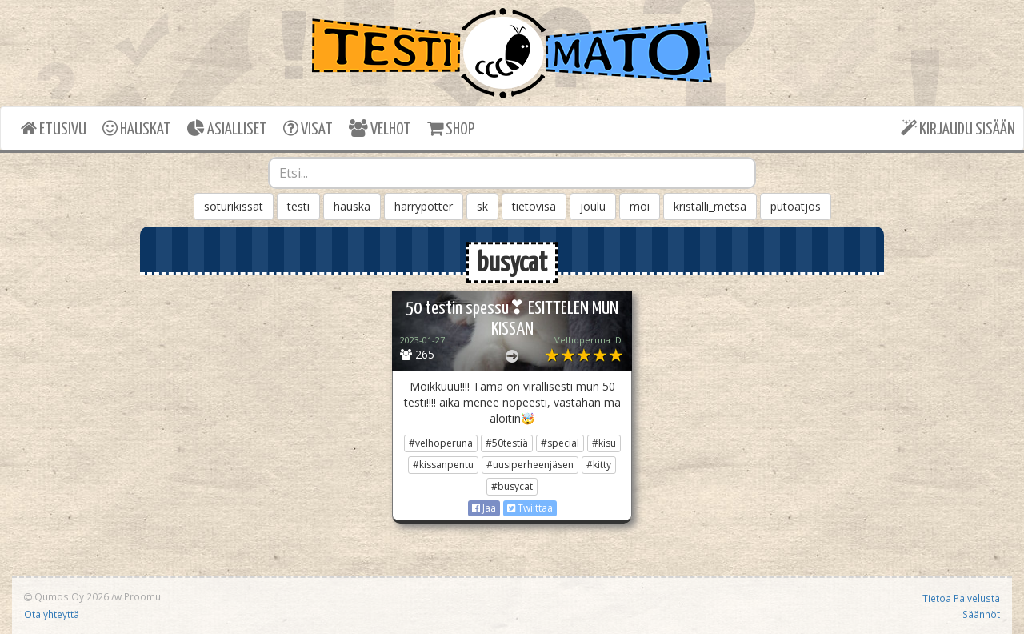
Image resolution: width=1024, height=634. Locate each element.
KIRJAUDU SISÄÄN (958, 128)
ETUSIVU (53, 128)
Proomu (142, 596)
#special (560, 443)
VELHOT (380, 128)
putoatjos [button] (795, 206)
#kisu (604, 443)
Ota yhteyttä (51, 614)
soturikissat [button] (233, 206)
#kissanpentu (443, 464)
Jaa (484, 508)
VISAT (308, 128)
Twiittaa (530, 508)
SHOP (450, 128)
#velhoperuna (441, 443)
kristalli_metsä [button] (710, 206)
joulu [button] (593, 206)
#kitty (598, 464)
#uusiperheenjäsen (530, 464)
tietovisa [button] (534, 206)
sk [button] (482, 206)
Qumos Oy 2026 (66, 596)
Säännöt (981, 614)
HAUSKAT (136, 128)
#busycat (512, 486)
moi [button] (640, 206)
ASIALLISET (227, 128)
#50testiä (507, 443)
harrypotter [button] (423, 206)
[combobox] (512, 173)
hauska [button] (352, 206)
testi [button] (298, 206)
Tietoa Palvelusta (961, 598)
